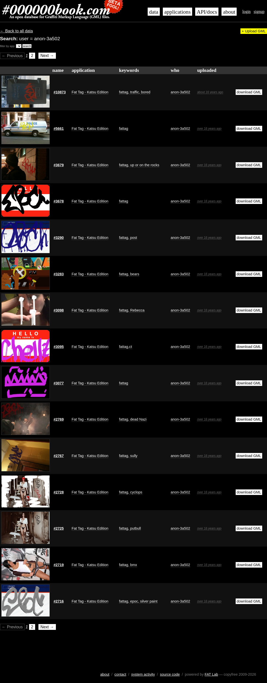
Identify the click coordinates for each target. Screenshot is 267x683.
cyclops (135, 492)
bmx (133, 565)
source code (170, 674)
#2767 (59, 456)
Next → (47, 56)
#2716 (59, 601)
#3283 (59, 274)
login (246, 11)
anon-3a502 (180, 92)
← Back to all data (16, 31)
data (153, 12)
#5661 (59, 129)
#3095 (59, 347)
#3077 (59, 383)
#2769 (59, 419)
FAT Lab (211, 674)
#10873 (60, 92)
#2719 (59, 565)
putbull (135, 528)
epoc (133, 601)
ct (130, 347)
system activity (143, 674)
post (133, 238)
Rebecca (137, 310)
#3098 (59, 310)
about (229, 12)
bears (134, 274)
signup (259, 11)
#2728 (59, 492)
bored (145, 92)
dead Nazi (138, 419)
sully (133, 456)
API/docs (207, 12)
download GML (249, 92)
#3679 (59, 165)
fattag (123, 92)
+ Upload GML (254, 31)
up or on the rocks (144, 165)
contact (120, 674)
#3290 (59, 238)
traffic (134, 92)
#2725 (59, 528)
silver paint (148, 601)
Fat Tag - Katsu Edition (90, 92)
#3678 (59, 201)
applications (177, 12)
